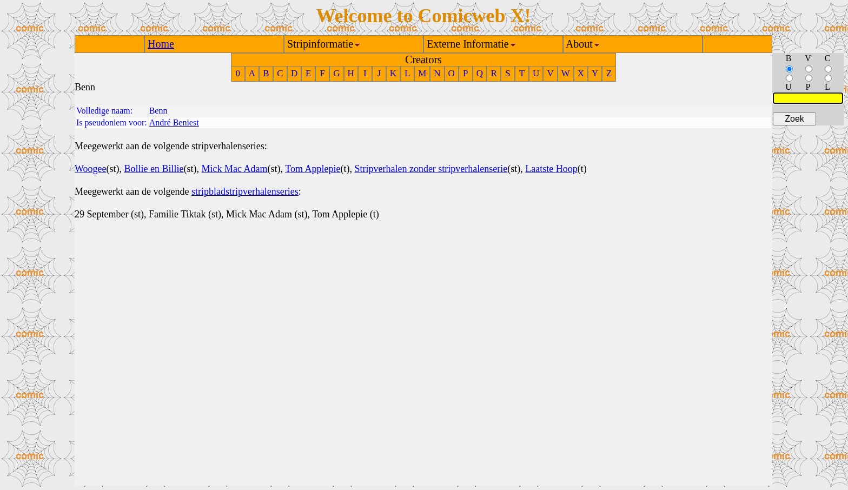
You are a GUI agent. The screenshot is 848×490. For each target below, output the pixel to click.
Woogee (91, 168)
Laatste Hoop (551, 168)
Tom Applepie (312, 168)
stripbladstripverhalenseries (245, 191)
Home (161, 44)
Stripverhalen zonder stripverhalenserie (430, 168)
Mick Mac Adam (235, 168)
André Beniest (174, 122)
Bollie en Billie (154, 168)
